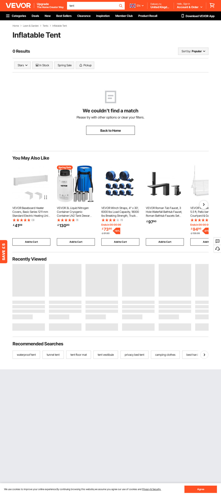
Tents (45, 25)
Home (16, 25)
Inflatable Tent (59, 25)
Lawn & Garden (31, 25)
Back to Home (110, 130)
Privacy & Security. (151, 489)
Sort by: (186, 51)
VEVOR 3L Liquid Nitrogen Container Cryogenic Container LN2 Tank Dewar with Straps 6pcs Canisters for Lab (75, 215)
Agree (200, 489)
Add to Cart (31, 241)
